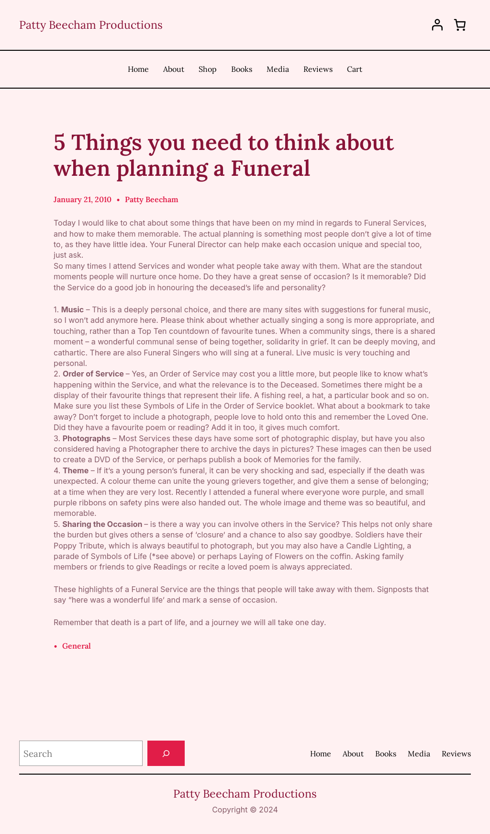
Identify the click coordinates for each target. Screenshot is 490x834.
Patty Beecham (151, 199)
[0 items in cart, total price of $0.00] (459, 24)
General (76, 646)
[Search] (166, 753)
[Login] (437, 25)
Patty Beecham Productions (91, 25)
